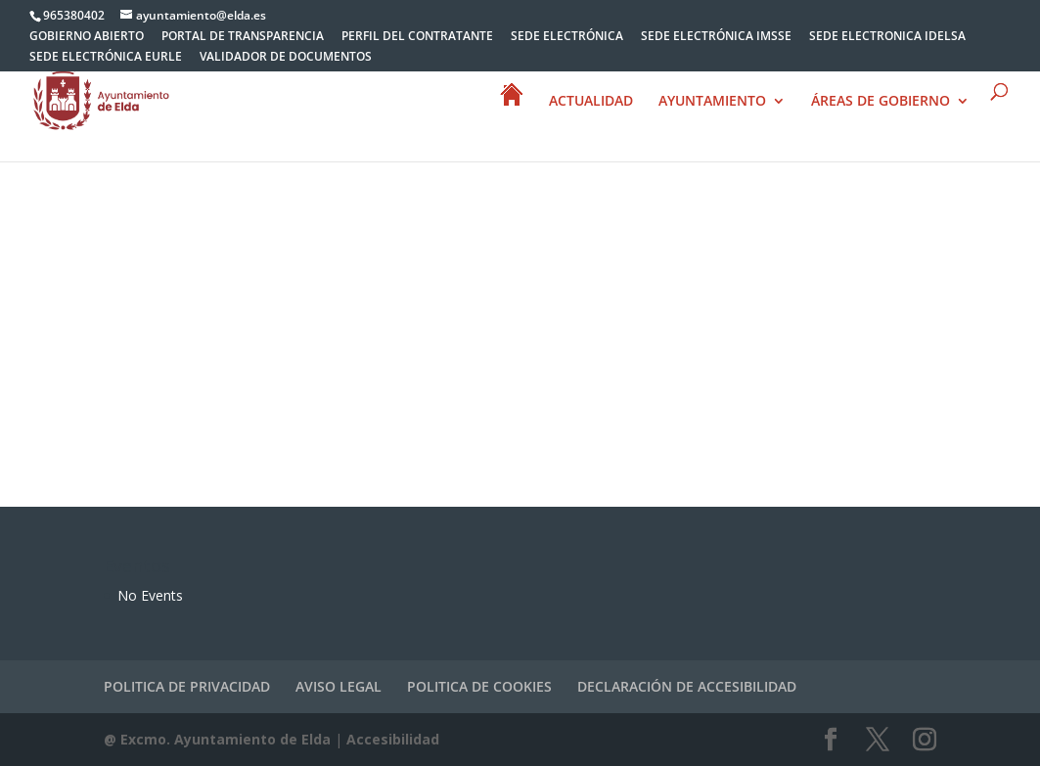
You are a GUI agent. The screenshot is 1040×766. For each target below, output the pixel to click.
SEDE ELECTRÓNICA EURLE (105, 58)
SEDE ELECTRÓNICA (567, 37)
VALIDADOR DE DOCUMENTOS (286, 58)
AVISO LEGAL (338, 686)
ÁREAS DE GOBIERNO (880, 102)
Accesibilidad (392, 739)
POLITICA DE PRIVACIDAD (187, 686)
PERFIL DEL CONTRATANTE (417, 37)
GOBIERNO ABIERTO (86, 37)
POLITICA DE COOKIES (479, 686)
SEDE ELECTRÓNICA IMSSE (716, 37)
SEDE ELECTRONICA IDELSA (887, 37)
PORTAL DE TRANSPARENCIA (242, 37)
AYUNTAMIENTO (712, 102)
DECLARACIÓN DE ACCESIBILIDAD (686, 686)
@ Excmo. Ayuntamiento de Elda (217, 739)
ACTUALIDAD (591, 102)
